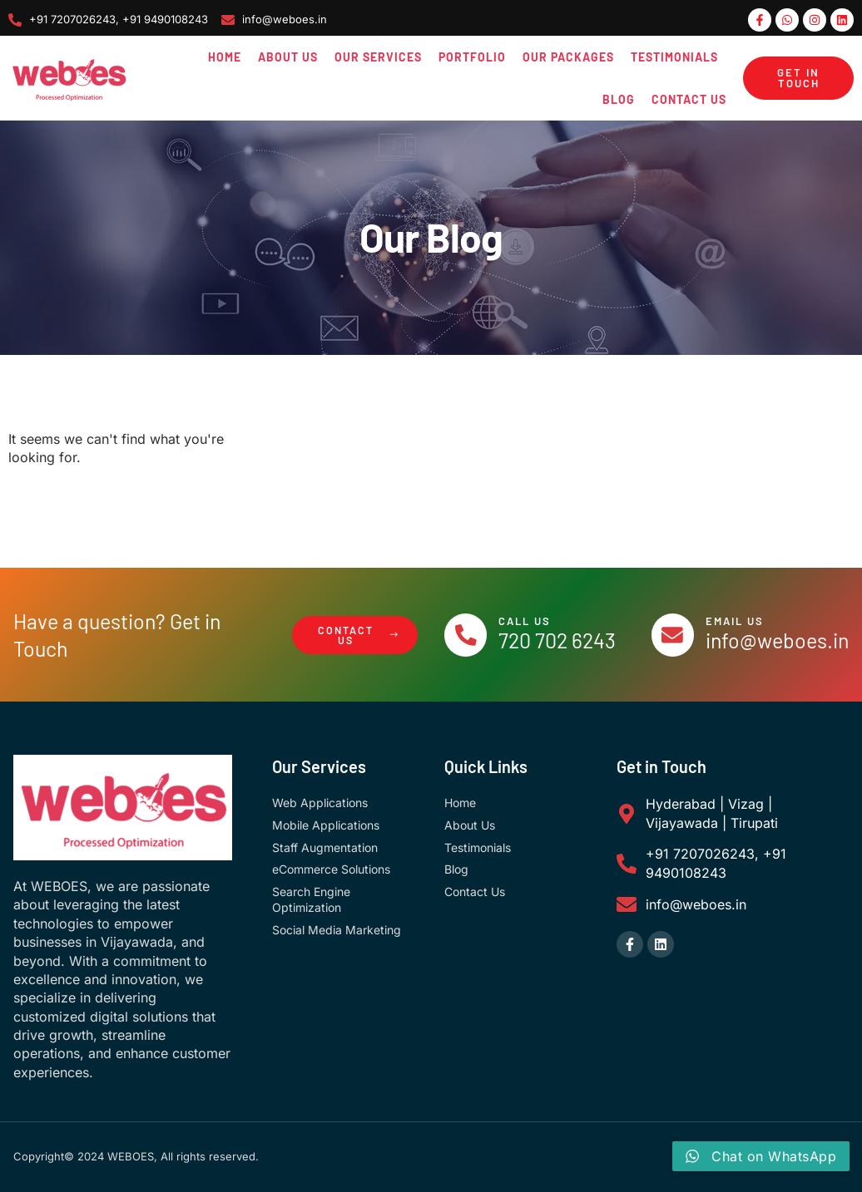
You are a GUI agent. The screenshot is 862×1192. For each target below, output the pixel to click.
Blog (618, 99)
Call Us (529, 621)
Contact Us (688, 99)
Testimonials (674, 57)
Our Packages (568, 57)
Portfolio (472, 57)
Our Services (378, 57)
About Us (288, 57)
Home (224, 57)
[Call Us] (467, 635)
